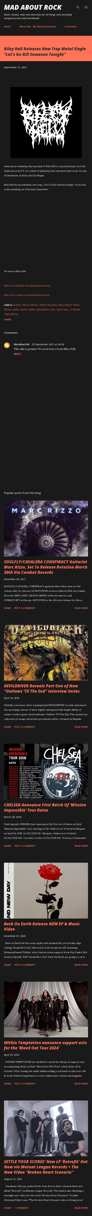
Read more (81, 608)
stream (75, 309)
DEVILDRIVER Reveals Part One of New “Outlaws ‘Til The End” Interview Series (42, 688)
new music (42, 309)
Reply (18, 354)
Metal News (11, 309)
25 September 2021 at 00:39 (48, 344)
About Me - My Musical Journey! (37, 26)
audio (17, 305)
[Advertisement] (46, 457)
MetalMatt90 (21, 344)
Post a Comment (25, 608)
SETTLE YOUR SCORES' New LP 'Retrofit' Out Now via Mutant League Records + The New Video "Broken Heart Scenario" (46, 1167)
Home (7, 26)
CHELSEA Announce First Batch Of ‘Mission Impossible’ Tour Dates (45, 807)
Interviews (70, 26)
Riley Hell (63, 309)
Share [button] (7, 319)
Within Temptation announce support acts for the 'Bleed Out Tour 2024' (45, 1045)
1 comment (21, 1207)
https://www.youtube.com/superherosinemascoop (27, 295)
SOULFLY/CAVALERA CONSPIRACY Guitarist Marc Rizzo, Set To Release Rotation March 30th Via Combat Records (45, 567)
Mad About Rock (33, 7)
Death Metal (30, 305)
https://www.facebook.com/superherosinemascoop (27, 285)
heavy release (48, 305)
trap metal (11, 314)
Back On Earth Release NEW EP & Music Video (42, 926)
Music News (27, 309)
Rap (53, 309)
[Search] (78, 6)
